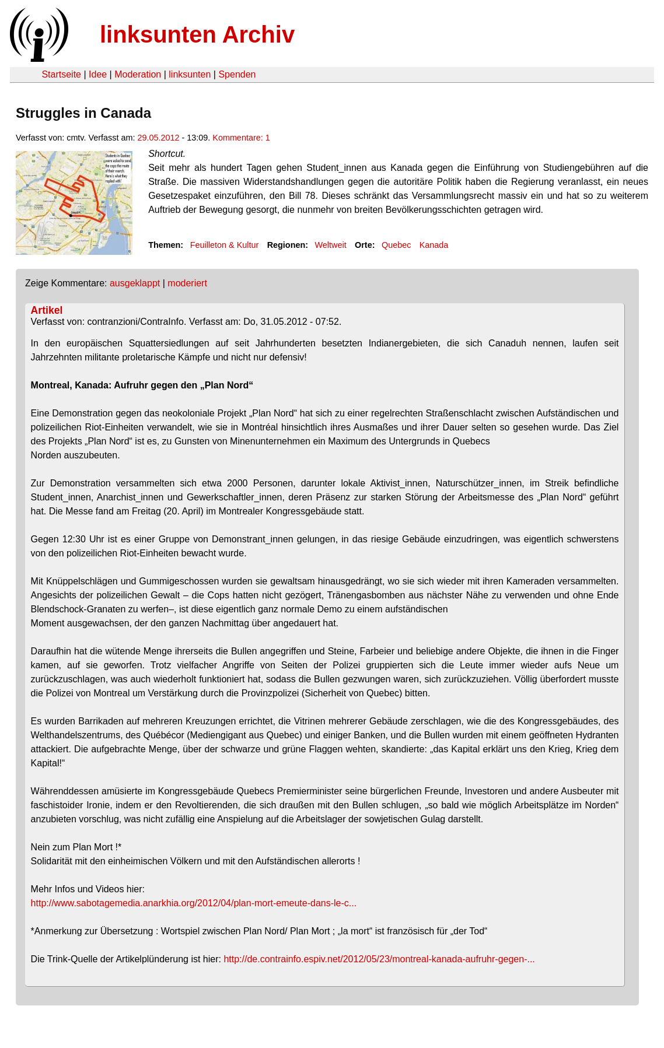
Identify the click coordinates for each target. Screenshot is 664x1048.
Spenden (237, 74)
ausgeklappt (135, 283)
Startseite (61, 74)
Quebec (396, 245)
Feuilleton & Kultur (224, 245)
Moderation (137, 74)
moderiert (187, 283)
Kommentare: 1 (241, 137)
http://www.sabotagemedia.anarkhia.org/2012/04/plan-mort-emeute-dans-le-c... (194, 903)
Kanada (434, 245)
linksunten (190, 74)
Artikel (47, 310)
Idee (98, 74)
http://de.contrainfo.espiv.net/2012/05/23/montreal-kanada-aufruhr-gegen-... (378, 959)
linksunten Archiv (197, 34)
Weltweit (331, 245)
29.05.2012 (158, 137)
